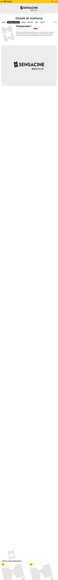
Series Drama (18, 14)
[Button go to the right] (56, 22)
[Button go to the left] (53, 22)
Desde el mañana (25, 14)
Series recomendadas (12, 14)
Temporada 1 (23, 26)
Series (5, 14)
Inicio (2, 14)
